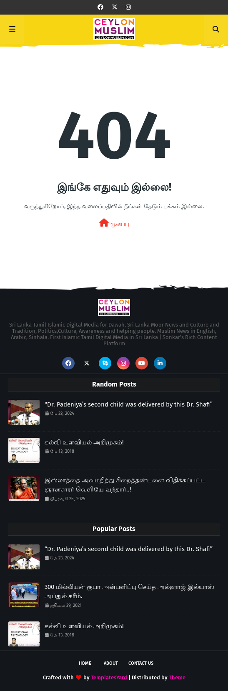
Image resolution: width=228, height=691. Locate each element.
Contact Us (140, 663)
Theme (177, 677)
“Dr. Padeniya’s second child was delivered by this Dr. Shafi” (129, 404)
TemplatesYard (109, 677)
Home (85, 663)
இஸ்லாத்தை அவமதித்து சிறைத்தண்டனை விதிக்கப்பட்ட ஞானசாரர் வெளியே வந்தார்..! (125, 485)
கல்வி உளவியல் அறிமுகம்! (84, 442)
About (111, 663)
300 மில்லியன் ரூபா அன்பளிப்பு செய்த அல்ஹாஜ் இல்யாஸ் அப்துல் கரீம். (129, 591)
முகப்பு (114, 223)
